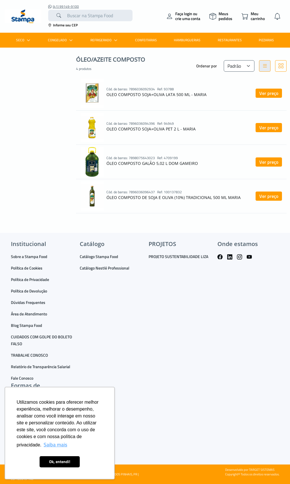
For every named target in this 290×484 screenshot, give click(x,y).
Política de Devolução (29, 291)
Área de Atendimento (29, 314)
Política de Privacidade (30, 279)
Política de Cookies (26, 268)
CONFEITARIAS (146, 40)
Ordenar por (206, 66)
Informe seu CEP (63, 25)
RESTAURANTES (230, 40)
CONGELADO (61, 40)
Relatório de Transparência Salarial (40, 367)
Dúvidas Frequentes (28, 302)
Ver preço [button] (268, 93)
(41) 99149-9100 (63, 7)
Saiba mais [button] (55, 444)
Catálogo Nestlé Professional (104, 268)
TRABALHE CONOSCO (29, 355)
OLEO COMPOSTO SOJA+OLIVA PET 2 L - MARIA (151, 129)
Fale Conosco (22, 378)
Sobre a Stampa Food (29, 256)
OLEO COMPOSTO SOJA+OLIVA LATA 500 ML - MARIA (156, 94)
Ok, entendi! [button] (59, 461)
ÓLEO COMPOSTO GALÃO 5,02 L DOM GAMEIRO (152, 163)
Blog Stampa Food (26, 325)
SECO (24, 40)
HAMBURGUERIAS (187, 40)
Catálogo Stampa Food (99, 256)
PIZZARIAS (266, 40)
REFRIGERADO (104, 40)
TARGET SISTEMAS (262, 469)
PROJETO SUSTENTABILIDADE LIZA (178, 256)
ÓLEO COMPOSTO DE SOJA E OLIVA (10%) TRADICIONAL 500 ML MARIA (173, 197)
